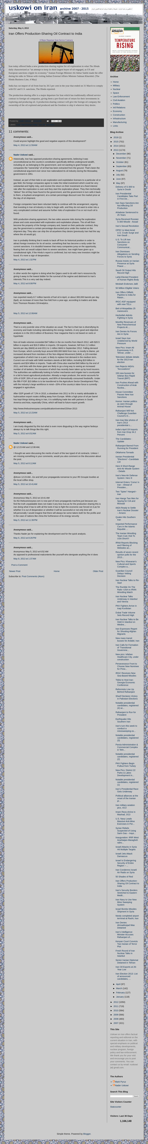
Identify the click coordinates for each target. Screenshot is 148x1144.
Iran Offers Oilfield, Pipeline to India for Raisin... (126, 295)
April (118, 984)
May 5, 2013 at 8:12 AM (25, 463)
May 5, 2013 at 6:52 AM (25, 433)
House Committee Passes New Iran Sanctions (125, 394)
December (121, 154)
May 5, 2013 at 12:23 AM (25, 412)
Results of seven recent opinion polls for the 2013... (127, 554)
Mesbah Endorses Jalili (127, 284)
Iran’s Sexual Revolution (127, 226)
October (120, 162)
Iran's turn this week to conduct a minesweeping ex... (126, 728)
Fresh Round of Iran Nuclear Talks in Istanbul (125, 953)
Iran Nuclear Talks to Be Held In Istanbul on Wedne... (127, 622)
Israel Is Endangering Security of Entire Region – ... (126, 863)
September (121, 166)
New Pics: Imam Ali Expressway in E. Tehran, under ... (125, 350)
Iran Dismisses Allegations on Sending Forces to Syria (127, 254)
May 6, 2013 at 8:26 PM (25, 538)
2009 (116, 1014)
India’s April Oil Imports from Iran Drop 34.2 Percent (127, 432)
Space (116, 93)
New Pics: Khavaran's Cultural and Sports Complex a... (126, 564)
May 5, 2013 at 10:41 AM (25, 484)
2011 (116, 1006)
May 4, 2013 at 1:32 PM (25, 259)
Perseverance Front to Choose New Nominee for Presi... (127, 666)
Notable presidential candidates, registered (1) (127, 782)
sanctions (50, 125)
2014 (116, 146)
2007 (116, 1023)
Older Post (98, 571)
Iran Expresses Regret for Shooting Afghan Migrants (126, 631)
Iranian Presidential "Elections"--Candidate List (127, 459)
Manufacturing (120, 122)
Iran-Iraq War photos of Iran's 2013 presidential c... (127, 422)
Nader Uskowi (21, 155)
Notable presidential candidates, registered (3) (127, 738)
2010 (116, 1010)
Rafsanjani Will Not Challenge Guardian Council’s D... (126, 413)
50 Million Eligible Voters (127, 288)
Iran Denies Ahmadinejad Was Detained (125, 925)
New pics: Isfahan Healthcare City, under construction (127, 657)
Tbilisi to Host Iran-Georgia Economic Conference (125, 682)
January (120, 997)
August (119, 170)
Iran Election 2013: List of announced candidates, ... (127, 976)
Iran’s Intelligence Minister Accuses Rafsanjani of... (124, 934)
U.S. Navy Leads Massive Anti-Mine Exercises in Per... (125, 821)
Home (57, 571)
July (118, 175)
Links (115, 126)
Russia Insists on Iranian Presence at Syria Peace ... (127, 263)
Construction (119, 115)
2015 (116, 141)
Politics (116, 104)
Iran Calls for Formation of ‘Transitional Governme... (127, 647)
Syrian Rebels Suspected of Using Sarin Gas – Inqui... (126, 830)
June (118, 179)
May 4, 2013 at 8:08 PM (25, 283)
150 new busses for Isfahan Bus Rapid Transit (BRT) (125, 376)
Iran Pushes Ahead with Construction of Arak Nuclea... (127, 385)
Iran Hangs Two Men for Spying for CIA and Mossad (127, 501)
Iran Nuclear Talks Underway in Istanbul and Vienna (126, 599)
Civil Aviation (119, 100)
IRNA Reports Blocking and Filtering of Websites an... (127, 545)
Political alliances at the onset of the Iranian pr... (127, 798)
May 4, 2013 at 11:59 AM (25, 145)
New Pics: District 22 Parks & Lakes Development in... (125, 773)
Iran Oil (42, 125)
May (118, 183)
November (121, 158)
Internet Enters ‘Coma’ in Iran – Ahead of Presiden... (127, 485)
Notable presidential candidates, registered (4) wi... (127, 705)
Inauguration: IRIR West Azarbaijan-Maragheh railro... (127, 840)
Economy (117, 111)
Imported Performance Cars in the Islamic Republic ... (126, 526)
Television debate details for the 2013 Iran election (127, 359)
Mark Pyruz (120, 1082)
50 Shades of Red (124, 876)
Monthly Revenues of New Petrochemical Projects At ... (126, 324)
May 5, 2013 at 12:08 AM (25, 313)
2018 (116, 137)
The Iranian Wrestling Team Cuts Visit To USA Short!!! (126, 536)
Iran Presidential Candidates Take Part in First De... (127, 196)
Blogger (87, 1134)
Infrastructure (119, 118)
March (119, 988)
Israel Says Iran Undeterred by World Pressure (126, 341)
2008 (116, 1019)
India (18, 125)
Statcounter (115, 1107)
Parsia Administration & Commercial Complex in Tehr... (127, 747)
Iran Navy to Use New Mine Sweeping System (126, 902)
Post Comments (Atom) (33, 576)
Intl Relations (119, 107)
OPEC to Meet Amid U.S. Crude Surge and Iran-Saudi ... (127, 233)
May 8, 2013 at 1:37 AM (25, 558)
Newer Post (14, 571)
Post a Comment (19, 565)
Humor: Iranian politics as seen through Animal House (126, 404)
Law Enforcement (121, 96)
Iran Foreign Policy (30, 125)
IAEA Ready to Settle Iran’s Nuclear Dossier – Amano (127, 510)
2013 (116, 150)
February (120, 992)
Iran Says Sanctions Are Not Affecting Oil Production (127, 205)
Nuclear (116, 89)
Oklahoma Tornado (125, 452)
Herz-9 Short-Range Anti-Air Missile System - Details (127, 468)
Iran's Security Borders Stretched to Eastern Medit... (126, 893)
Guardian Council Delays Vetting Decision (124, 573)
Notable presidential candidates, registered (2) (127, 756)
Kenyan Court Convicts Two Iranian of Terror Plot (127, 944)
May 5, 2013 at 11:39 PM (25, 520)
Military (116, 85)
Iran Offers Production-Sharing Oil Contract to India (127, 883)
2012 (116, 1002)
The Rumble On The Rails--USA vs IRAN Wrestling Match (126, 589)
